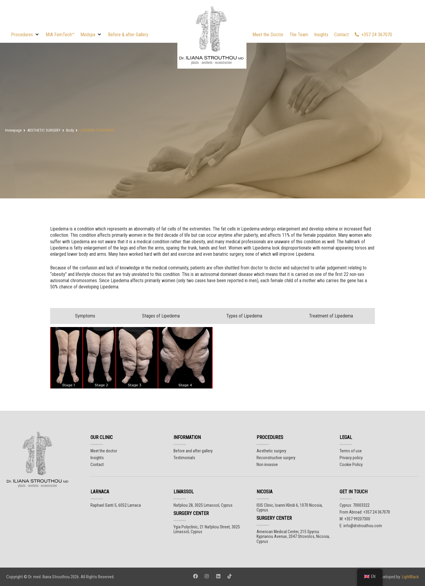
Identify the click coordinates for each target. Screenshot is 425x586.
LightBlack (410, 576)
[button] (25, 34)
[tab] (83, 316)
